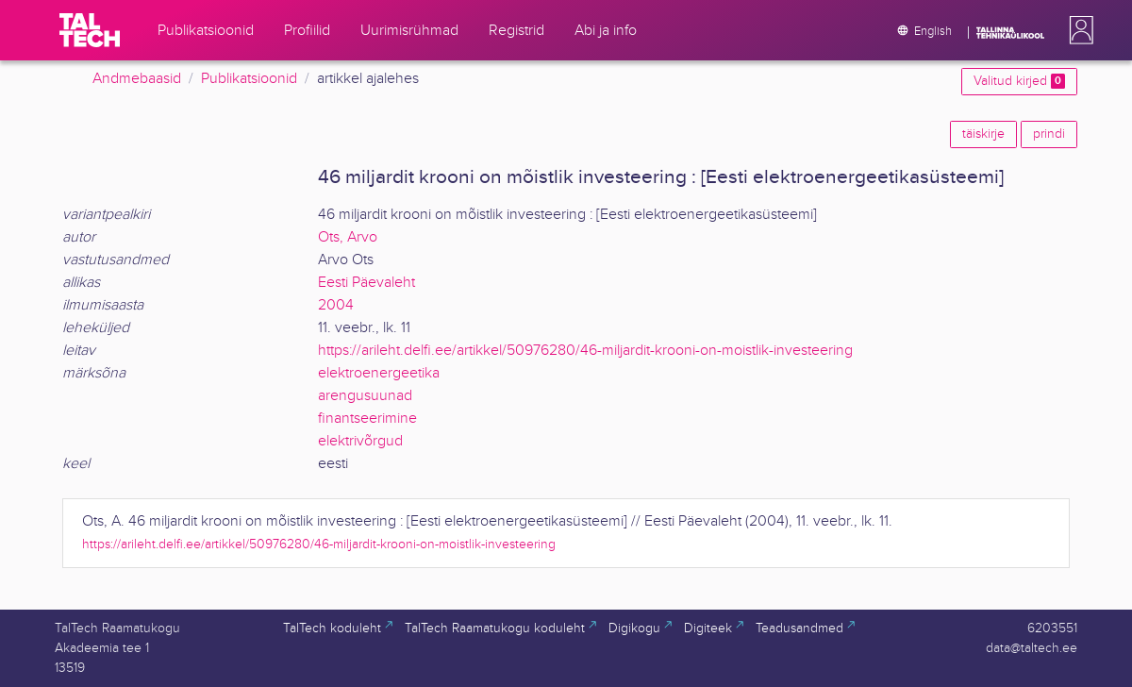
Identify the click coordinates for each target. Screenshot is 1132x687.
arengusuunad (365, 396)
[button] (1077, 30)
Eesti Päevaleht (366, 283)
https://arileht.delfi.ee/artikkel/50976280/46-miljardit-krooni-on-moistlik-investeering (585, 351)
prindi (1049, 134)
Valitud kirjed (1019, 81)
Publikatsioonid (249, 79)
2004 (336, 305)
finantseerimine (367, 418)
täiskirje (983, 134)
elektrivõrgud (360, 441)
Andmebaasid (136, 79)
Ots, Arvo (347, 237)
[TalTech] (89, 30)
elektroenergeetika (379, 373)
